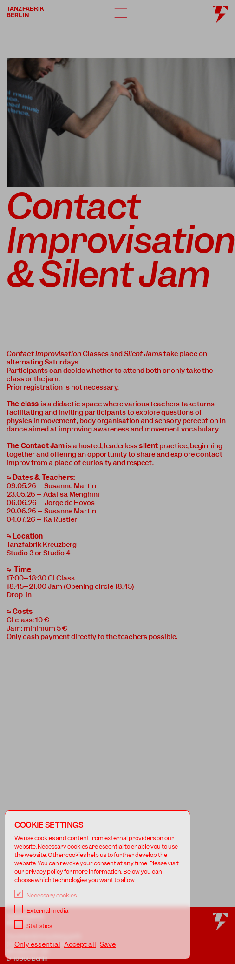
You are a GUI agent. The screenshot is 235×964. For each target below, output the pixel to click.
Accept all (80, 944)
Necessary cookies (45, 895)
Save (108, 944)
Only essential (37, 944)
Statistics (33, 926)
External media (41, 911)
